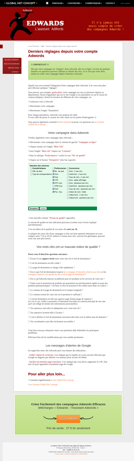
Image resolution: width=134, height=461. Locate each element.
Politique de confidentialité (79, 454)
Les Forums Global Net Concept (43, 384)
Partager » (58, 3)
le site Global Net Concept (62, 380)
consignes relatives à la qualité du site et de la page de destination (56, 274)
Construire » (75, 3)
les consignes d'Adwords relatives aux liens (82, 272)
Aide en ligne (13, 68)
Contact (110, 3)
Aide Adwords (64, 122)
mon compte (125, 3)
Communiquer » (93, 3)
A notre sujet (59, 454)
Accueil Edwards (12, 60)
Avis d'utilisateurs (11, 64)
